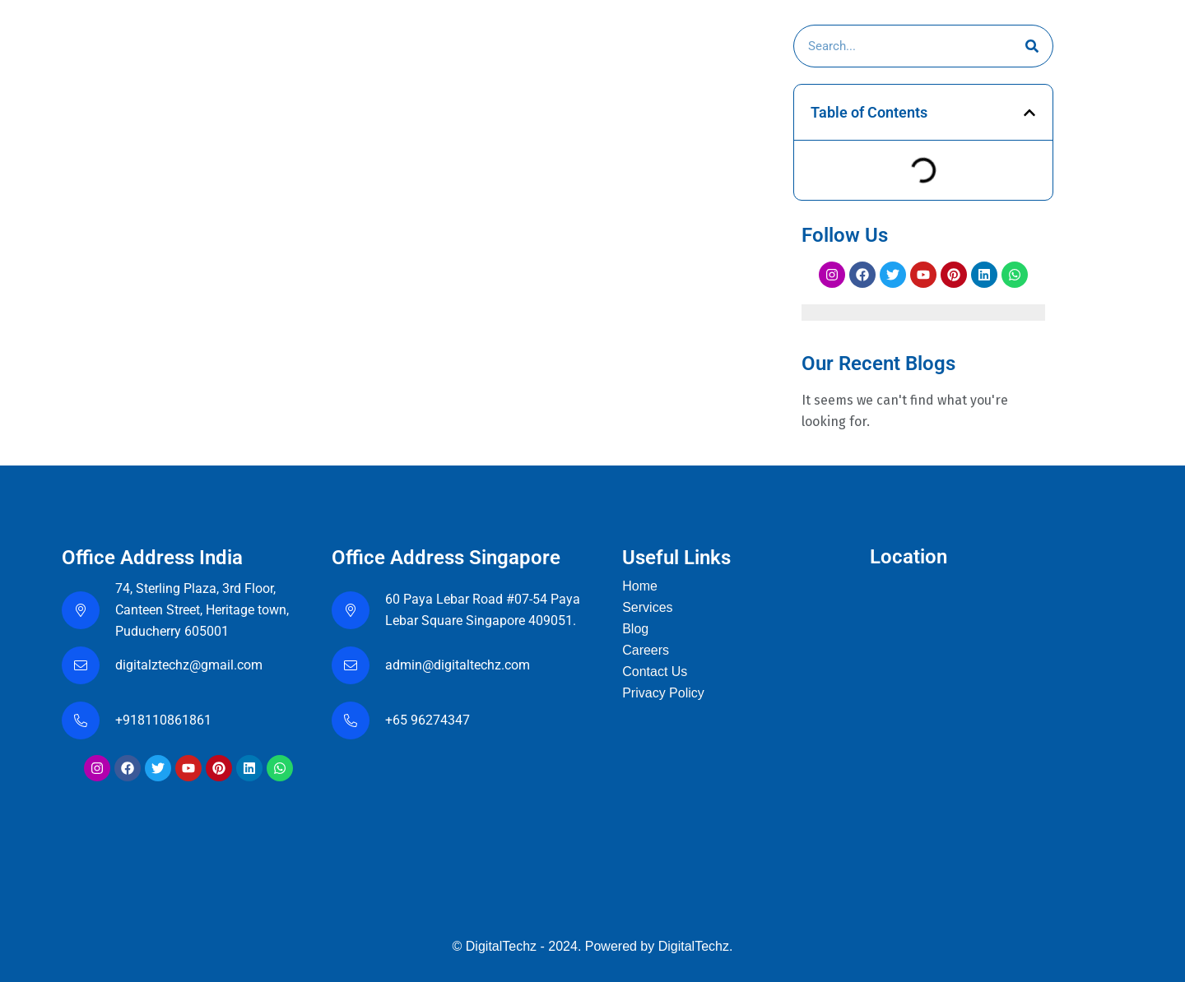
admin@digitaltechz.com (459, 665)
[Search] (1032, 46)
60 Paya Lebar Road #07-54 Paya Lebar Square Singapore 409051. (482, 609)
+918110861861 (166, 720)
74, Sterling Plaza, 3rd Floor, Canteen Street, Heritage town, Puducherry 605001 (202, 610)
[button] (1029, 112)
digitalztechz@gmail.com (190, 665)
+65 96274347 (427, 720)
